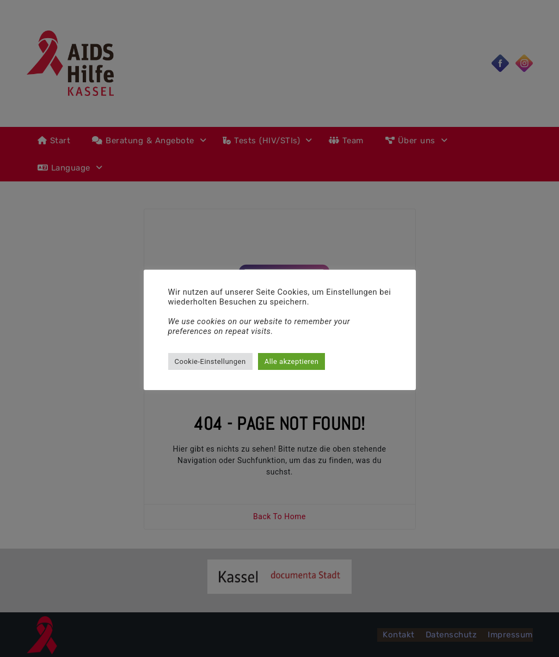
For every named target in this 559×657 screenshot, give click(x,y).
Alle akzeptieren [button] (292, 361)
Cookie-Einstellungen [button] (210, 361)
